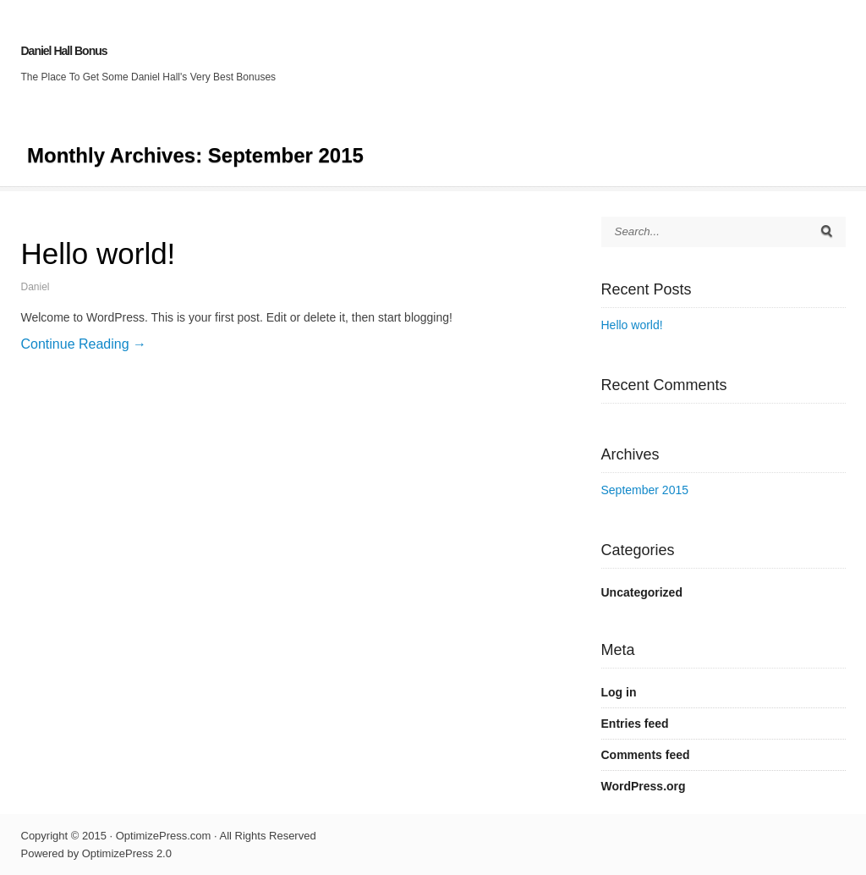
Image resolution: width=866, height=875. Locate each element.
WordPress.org (643, 786)
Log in (619, 692)
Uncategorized (641, 592)
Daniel (35, 287)
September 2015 (645, 490)
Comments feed (645, 755)
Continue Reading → (84, 344)
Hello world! (98, 253)
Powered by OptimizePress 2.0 (96, 853)
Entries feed (635, 723)
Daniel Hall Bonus (64, 51)
